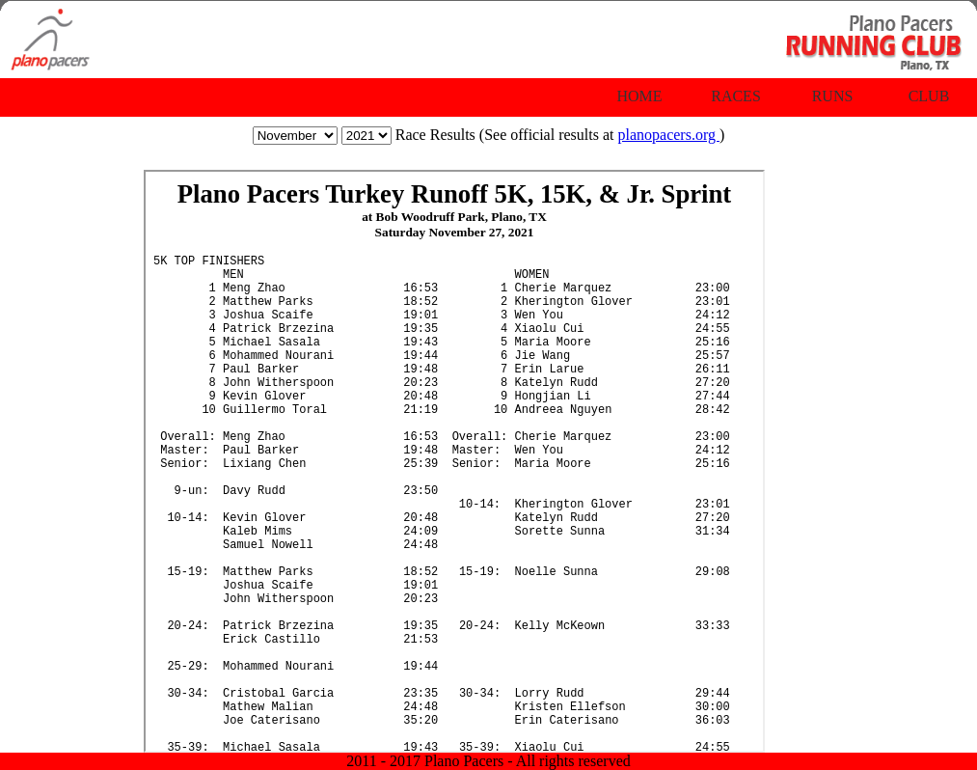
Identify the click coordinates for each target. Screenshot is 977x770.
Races (736, 96)
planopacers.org (668, 134)
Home (639, 96)
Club (929, 96)
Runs (833, 96)
